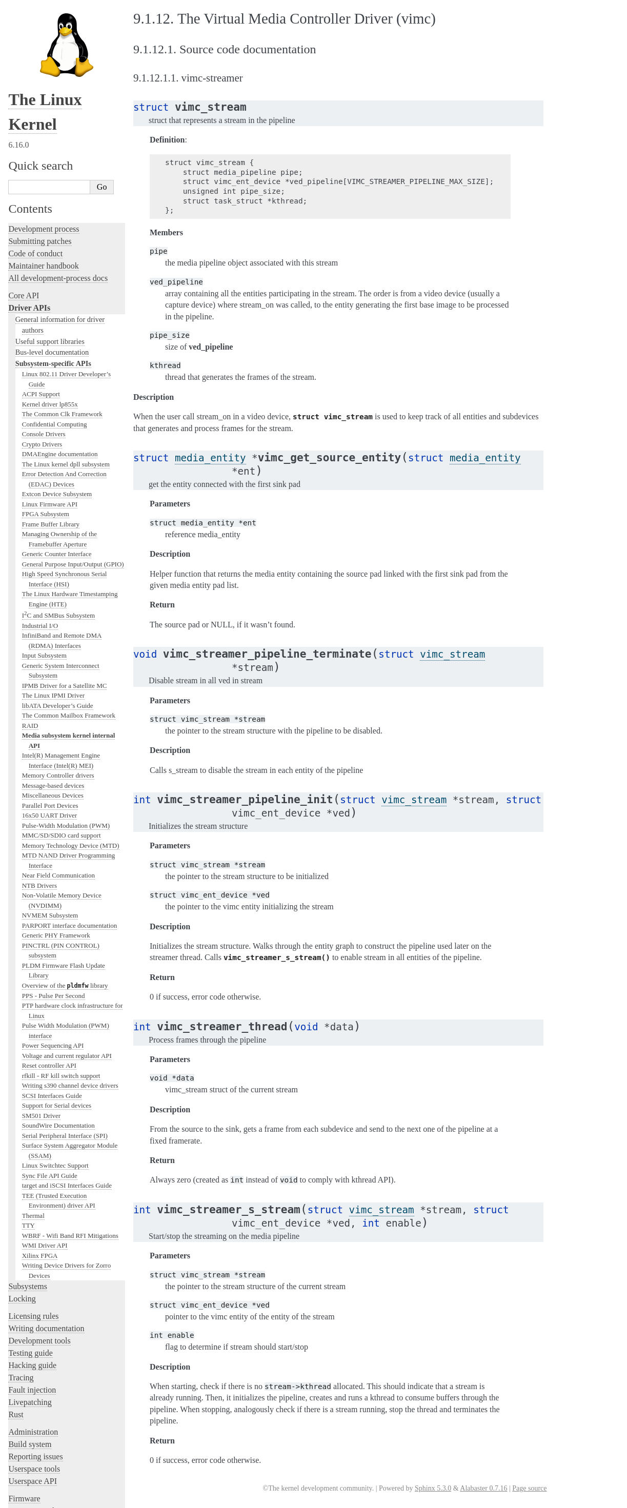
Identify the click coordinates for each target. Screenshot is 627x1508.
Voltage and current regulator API (67, 950)
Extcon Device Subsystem (57, 388)
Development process (43, 123)
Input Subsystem (44, 550)
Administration (33, 1326)
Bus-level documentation (52, 246)
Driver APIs (29, 202)
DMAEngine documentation (60, 348)
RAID (30, 620)
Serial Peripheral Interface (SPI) (65, 1030)
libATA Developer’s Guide (57, 600)
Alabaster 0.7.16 (483, 1488)
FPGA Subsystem (45, 408)
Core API (23, 190)
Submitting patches (39, 135)
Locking (21, 1193)
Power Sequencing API (53, 940)
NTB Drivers (39, 780)
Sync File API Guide (49, 1070)
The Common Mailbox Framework (68, 610)
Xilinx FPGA (40, 1150)
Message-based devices (53, 680)
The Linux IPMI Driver (53, 590)
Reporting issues (35, 1351)
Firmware (24, 1393)
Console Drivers (44, 328)
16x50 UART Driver (49, 710)
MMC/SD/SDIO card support (61, 729)
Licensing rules (33, 1210)
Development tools (39, 1235)
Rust (15, 1309)
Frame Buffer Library (50, 418)
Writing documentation (46, 1222)
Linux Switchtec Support (55, 1060)
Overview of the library (65, 880)
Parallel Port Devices (50, 700)
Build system (29, 1338)
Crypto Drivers (42, 338)
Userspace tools (34, 1363)
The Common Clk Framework (62, 308)
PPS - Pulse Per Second (53, 890)
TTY (28, 1120)
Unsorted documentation (48, 1440)
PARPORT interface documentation (69, 820)
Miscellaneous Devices (53, 690)
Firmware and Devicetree (50, 1405)
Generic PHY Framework (56, 829)
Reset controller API (49, 960)
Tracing (20, 1272)
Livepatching (29, 1296)
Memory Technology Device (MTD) (70, 740)
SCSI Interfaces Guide (52, 990)
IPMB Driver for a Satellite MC (64, 580)
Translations (28, 1457)
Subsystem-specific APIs (53, 258)
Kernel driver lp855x (50, 298)
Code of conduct (35, 148)
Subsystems (27, 1180)
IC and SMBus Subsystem (58, 510)
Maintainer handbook (43, 160)
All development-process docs (58, 172)
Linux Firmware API (49, 398)
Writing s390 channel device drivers (70, 980)
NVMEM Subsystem (50, 809)
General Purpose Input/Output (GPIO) (73, 458)
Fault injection (32, 1284)
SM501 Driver (41, 1010)
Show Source (30, 1498)
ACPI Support (41, 288)
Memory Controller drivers (58, 670)
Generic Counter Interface (57, 448)
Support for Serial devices (56, 1000)
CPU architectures (38, 1422)
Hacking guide (32, 1259)
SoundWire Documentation (58, 1020)
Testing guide (30, 1247)
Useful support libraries (50, 236)
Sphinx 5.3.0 (433, 1488)
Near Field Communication (58, 769)
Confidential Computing (54, 318)
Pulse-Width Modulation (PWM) (66, 720)
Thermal (33, 1110)
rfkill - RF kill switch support (61, 970)
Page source (529, 1488)
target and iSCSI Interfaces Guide (67, 1080)
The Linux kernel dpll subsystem (66, 358)
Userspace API (32, 1375)
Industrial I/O (40, 520)
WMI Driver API (45, 1140)
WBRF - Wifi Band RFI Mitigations (70, 1130)
